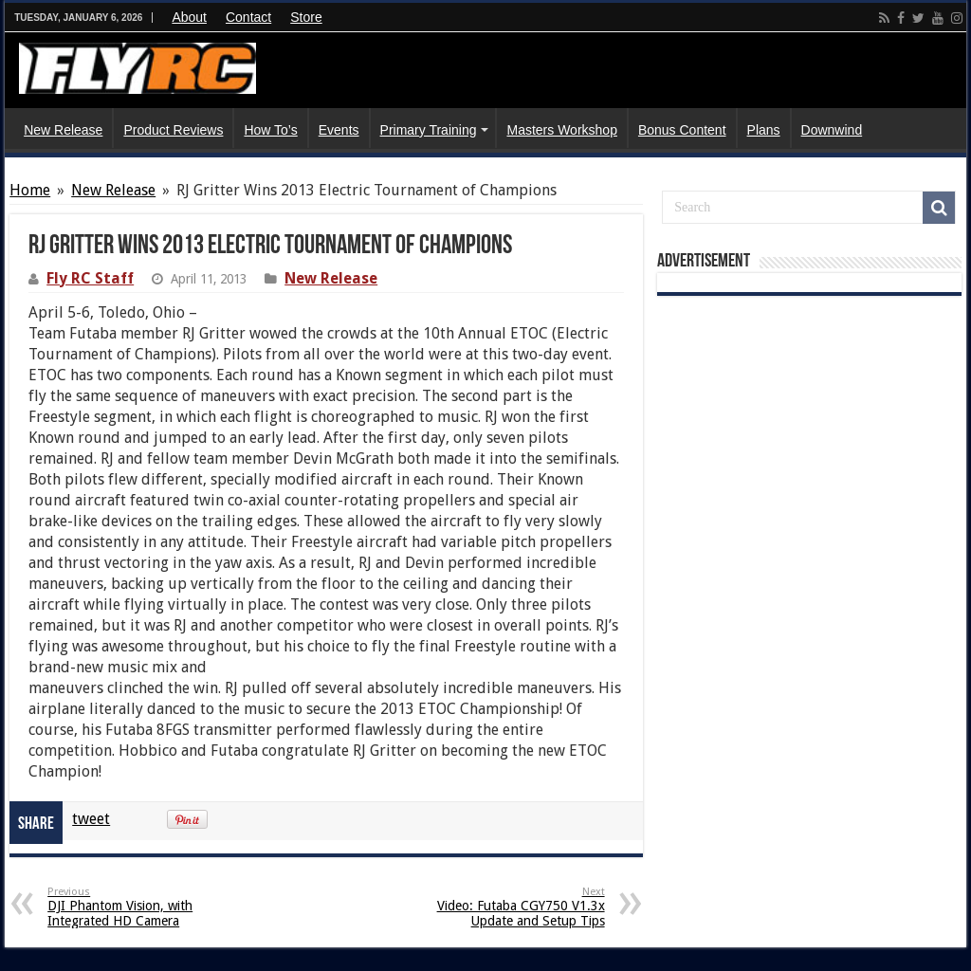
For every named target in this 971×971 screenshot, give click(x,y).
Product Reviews (173, 129)
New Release (63, 129)
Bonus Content (682, 129)
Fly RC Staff (90, 278)
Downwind (832, 129)
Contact (248, 17)
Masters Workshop (561, 129)
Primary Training (428, 129)
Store (305, 17)
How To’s (270, 129)
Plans (763, 129)
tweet (91, 819)
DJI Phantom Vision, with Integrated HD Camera (144, 907)
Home (29, 190)
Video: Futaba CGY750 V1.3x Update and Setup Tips (508, 907)
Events (339, 129)
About (189, 17)
